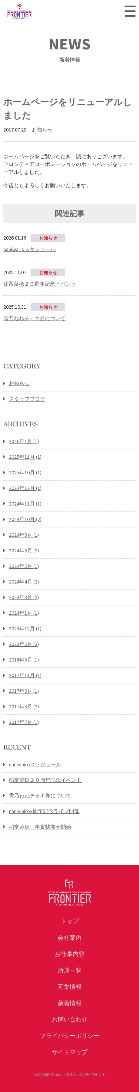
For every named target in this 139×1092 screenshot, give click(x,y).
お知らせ (42, 129)
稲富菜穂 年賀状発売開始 (40, 826)
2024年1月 (24, 613)
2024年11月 (25, 503)
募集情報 (70, 986)
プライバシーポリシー (69, 1035)
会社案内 (70, 937)
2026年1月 (24, 441)
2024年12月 (25, 488)
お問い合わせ (69, 1019)
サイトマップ (69, 1052)
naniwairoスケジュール (35, 764)
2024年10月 (25, 519)
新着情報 (70, 1003)
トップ (70, 921)
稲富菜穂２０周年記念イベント (45, 780)
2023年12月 (25, 628)
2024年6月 (24, 550)
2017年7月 (24, 722)
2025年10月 (25, 472)
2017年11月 (25, 675)
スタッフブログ (27, 399)
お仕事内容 (70, 954)
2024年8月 (24, 535)
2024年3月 (24, 597)
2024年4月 (24, 581)
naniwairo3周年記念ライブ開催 (44, 811)
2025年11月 (25, 457)
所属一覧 (70, 970)
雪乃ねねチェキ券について (40, 795)
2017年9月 (24, 691)
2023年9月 (24, 644)
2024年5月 (24, 566)
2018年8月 (24, 659)
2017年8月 (24, 706)
